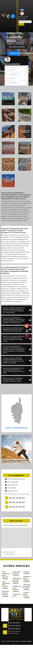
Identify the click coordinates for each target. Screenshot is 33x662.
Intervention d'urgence (15, 53)
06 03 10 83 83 (17, 16)
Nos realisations (17, 47)
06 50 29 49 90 (17, 27)
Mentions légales (27, 641)
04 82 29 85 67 (17, 5)
